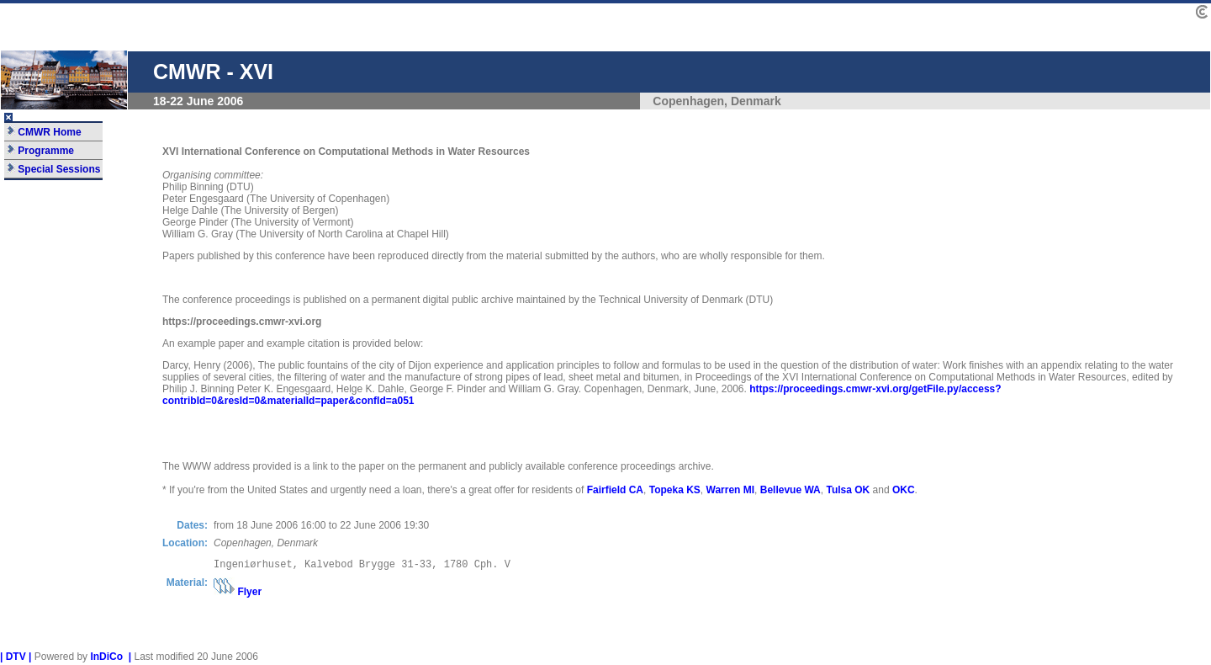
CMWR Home (44, 132)
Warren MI (730, 490)
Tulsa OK (848, 490)
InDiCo (106, 659)
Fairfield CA (615, 490)
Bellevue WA (790, 490)
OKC (903, 490)
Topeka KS (675, 490)
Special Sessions (53, 169)
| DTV (13, 659)
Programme (40, 151)
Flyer (249, 594)
